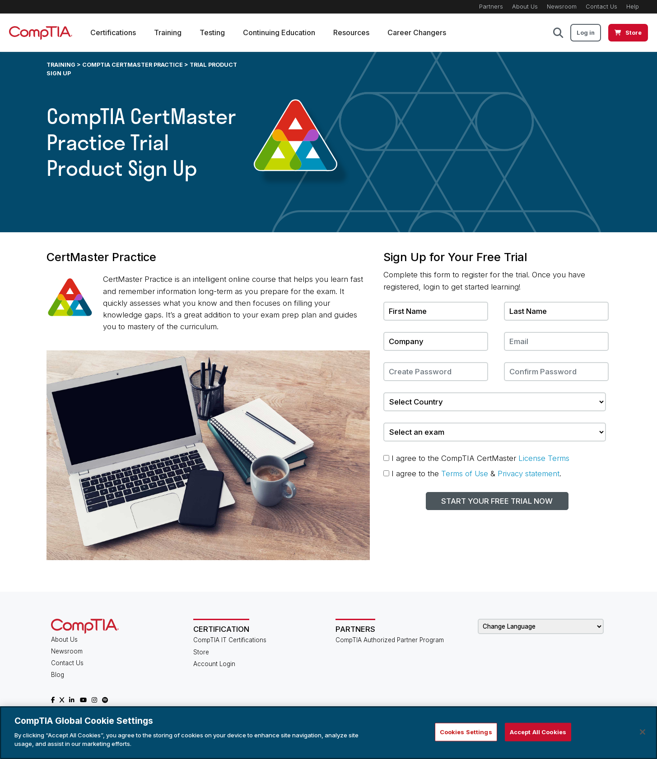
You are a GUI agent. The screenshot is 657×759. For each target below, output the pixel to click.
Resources (351, 32)
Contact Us (601, 6)
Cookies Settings (466, 731)
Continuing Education (279, 32)
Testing (212, 32)
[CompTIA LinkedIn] (72, 699)
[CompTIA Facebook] (53, 699)
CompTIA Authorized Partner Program (389, 640)
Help (632, 6)
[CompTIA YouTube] (83, 699)
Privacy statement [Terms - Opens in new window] (528, 473)
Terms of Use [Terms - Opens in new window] (464, 473)
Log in (586, 32)
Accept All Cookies (538, 731)
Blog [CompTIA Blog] (57, 674)
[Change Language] (541, 626)
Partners (491, 6)
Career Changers (416, 32)
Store (201, 652)
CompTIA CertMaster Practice (132, 64)
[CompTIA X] (62, 699)
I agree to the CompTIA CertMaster (476, 458)
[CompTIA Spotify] (105, 699)
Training (168, 32)
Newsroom (562, 6)
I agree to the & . (472, 473)
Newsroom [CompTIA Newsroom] (67, 651)
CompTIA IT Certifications (229, 640)
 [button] (558, 33)
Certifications (113, 32)
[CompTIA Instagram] (94, 699)
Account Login (214, 663)
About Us (525, 6)
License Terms (543, 458)
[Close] (642, 732)
